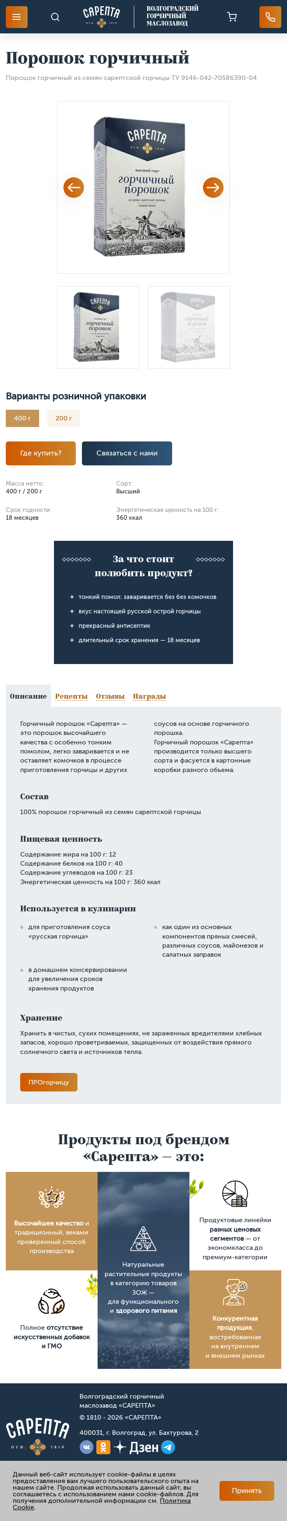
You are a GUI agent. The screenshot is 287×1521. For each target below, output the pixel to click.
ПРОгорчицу (48, 1082)
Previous (73, 187)
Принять (247, 1490)
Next (213, 187)
